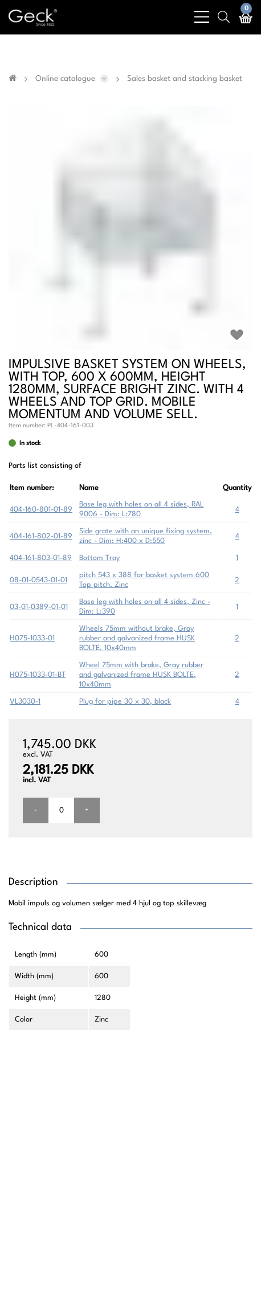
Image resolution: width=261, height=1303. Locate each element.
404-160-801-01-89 (41, 509)
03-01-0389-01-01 (39, 607)
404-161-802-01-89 (41, 536)
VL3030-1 (25, 701)
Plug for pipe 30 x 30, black (125, 701)
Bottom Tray (99, 558)
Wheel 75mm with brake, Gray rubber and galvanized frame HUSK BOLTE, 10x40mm (141, 674)
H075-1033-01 (32, 638)
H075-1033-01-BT (38, 675)
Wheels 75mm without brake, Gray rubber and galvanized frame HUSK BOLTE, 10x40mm (137, 638)
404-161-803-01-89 (41, 558)
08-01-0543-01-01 (38, 580)
